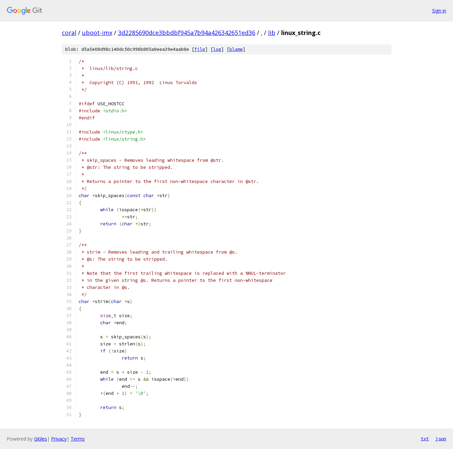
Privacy (59, 439)
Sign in (439, 10)
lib (271, 33)
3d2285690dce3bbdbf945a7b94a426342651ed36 (186, 33)
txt (425, 439)
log (217, 49)
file (199, 49)
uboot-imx (97, 33)
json (441, 439)
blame (236, 49)
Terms (78, 439)
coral (69, 33)
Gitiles (40, 439)
